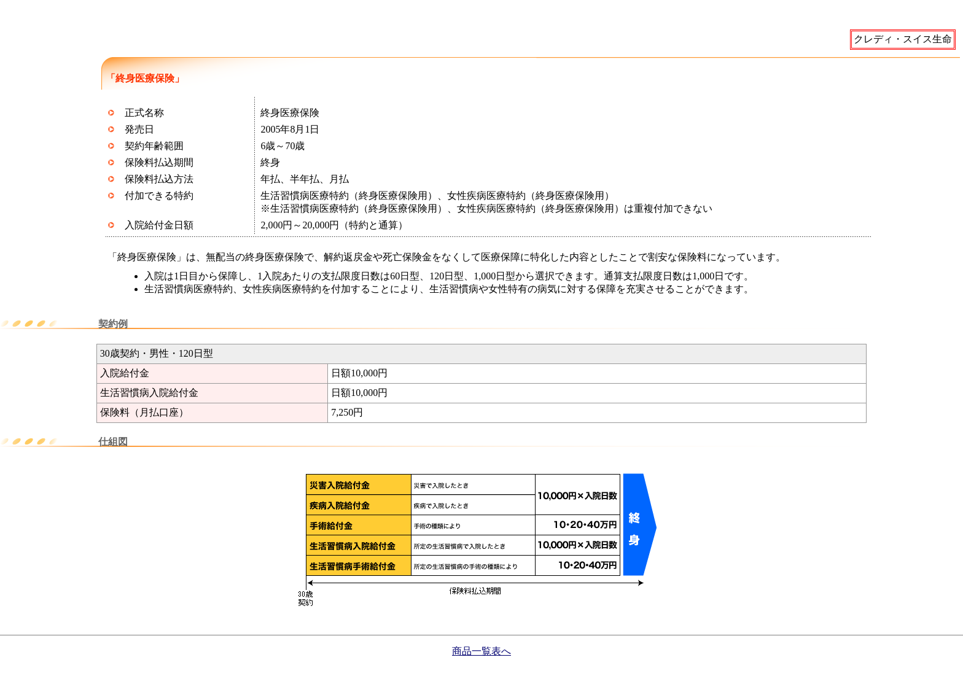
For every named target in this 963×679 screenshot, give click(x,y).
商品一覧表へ (481, 651)
